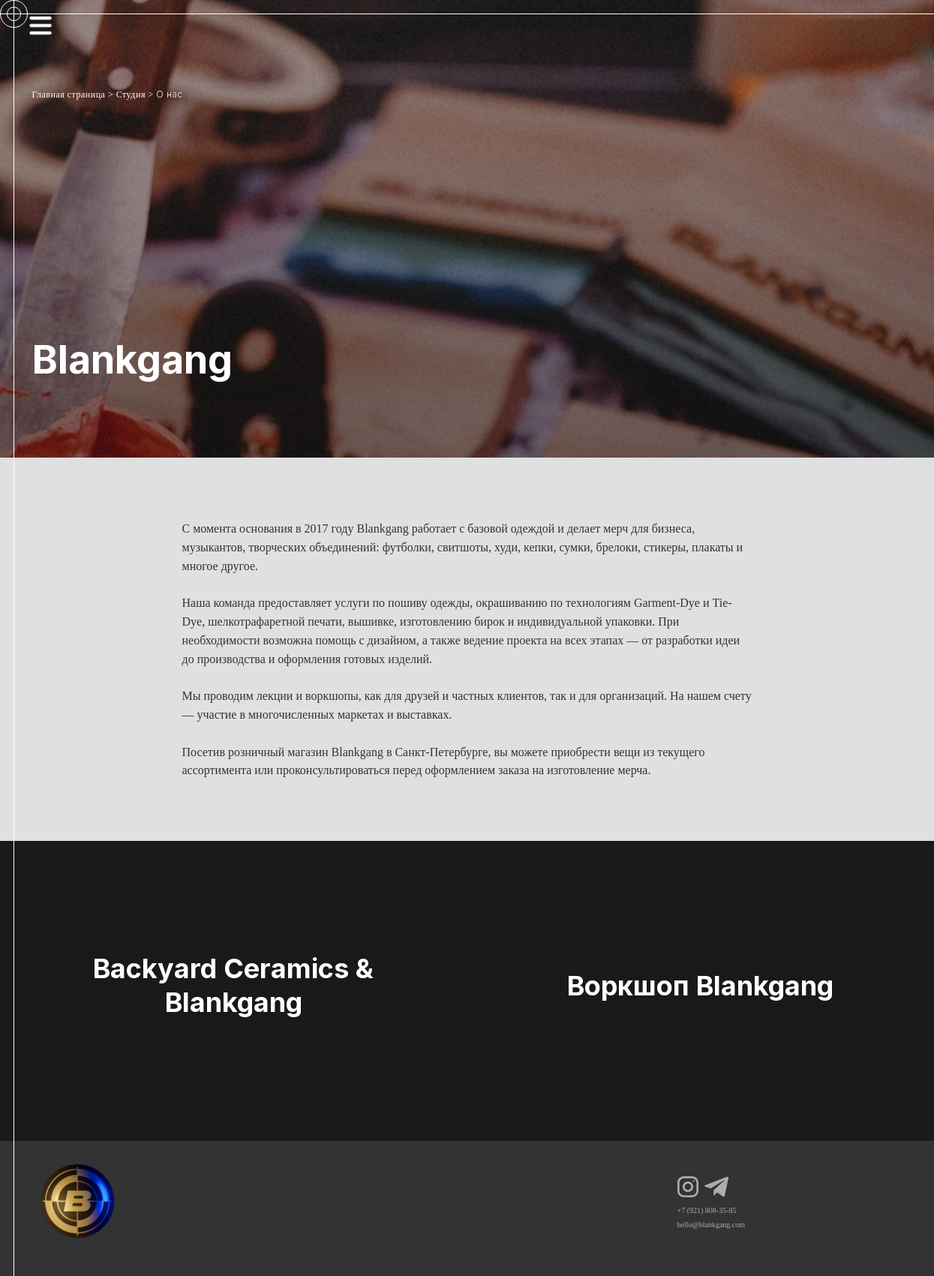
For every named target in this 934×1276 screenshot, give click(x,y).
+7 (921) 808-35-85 (707, 1210)
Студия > (135, 94)
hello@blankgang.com (711, 1224)
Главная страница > (73, 94)
